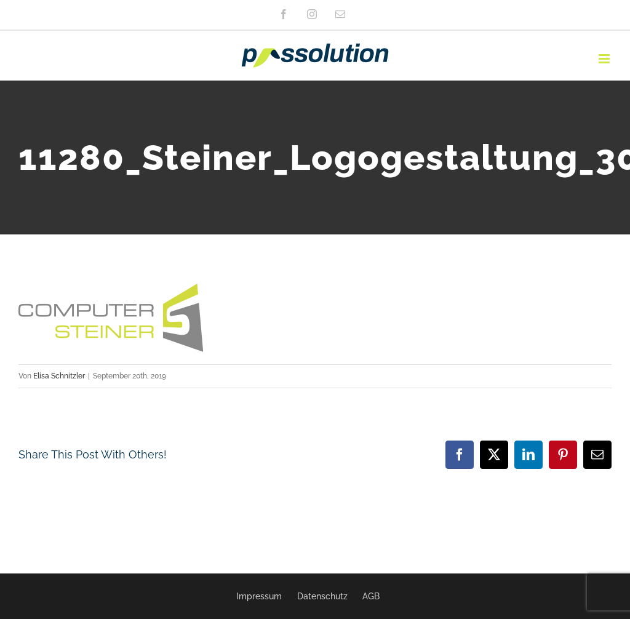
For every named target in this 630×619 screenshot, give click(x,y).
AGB (371, 596)
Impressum (259, 596)
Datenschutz (322, 596)
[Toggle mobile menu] (605, 58)
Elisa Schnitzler (59, 376)
